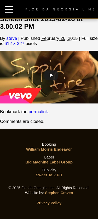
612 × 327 (14, 43)
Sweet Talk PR (49, 175)
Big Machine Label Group (49, 162)
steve (12, 38)
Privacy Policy (49, 203)
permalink (38, 111)
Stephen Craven (59, 193)
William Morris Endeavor (49, 149)
